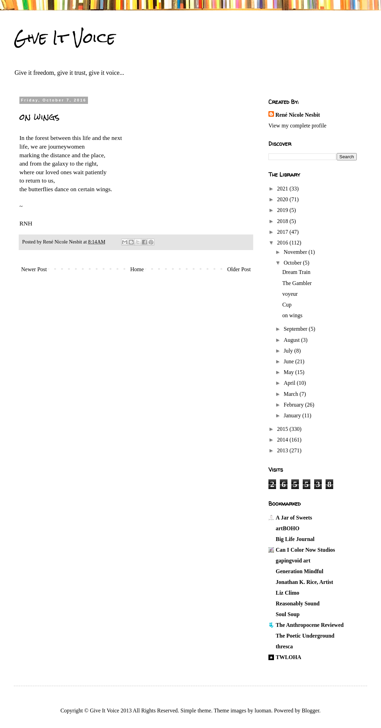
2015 (283, 429)
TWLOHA (288, 657)
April (290, 383)
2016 (283, 243)
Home (137, 269)
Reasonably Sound (298, 603)
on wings (292, 315)
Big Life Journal (295, 539)
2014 (283, 440)
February (294, 405)
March (292, 394)
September (296, 329)
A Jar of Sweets (294, 518)
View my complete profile (297, 125)
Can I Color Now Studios (305, 550)
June (289, 361)
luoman (263, 710)
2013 (283, 450)
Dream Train (296, 272)
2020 (283, 199)
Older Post (239, 269)
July (289, 351)
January (293, 415)
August (292, 340)
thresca (284, 646)
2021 (283, 189)
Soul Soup (288, 614)
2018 (283, 221)
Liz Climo (287, 593)
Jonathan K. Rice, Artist (304, 582)
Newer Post (34, 269)
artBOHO (287, 528)
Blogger (310, 710)
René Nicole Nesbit (297, 115)
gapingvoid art (293, 560)
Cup (287, 305)
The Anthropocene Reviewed (310, 625)
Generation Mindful (299, 571)
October (293, 263)
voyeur (290, 294)
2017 (283, 232)
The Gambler (297, 283)
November (296, 252)
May (289, 372)
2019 (283, 210)
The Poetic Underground (305, 636)
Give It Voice (64, 37)
